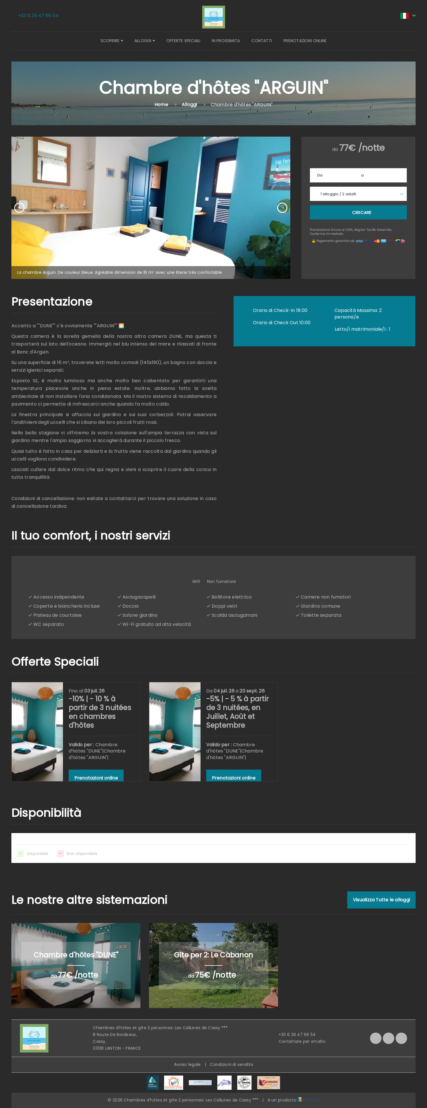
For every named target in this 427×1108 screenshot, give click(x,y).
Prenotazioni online (304, 41)
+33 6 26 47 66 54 (294, 1034)
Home (161, 104)
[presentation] (19, 208)
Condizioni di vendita (231, 1064)
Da (319, 175)
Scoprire (112, 41)
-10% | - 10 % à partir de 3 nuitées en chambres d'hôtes (100, 712)
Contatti (261, 41)
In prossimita (226, 41)
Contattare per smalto (299, 1041)
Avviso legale (187, 1064)
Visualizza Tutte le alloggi (381, 900)
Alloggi (144, 41)
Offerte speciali (183, 41)
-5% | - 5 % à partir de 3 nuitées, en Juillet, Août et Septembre (237, 712)
